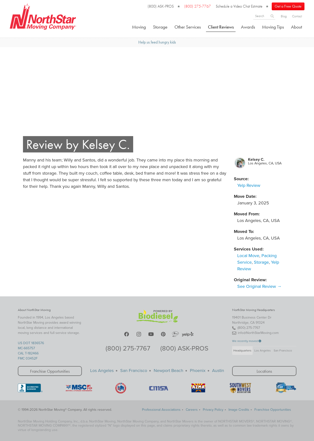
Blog (284, 16)
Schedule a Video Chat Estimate (239, 6)
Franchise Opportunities (50, 371)
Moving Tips (273, 27)
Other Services (187, 27)
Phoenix (198, 370)
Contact (297, 16)
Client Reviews (221, 27)
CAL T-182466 (28, 353)
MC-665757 (26, 348)
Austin (218, 370)
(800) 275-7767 (128, 348)
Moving (139, 27)
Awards (248, 27)
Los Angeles (262, 350)
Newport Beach (168, 370)
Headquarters (242, 350)
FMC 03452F (28, 358)
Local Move (248, 255)
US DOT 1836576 (31, 343)
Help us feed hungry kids (157, 42)
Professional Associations (161, 410)
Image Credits (238, 410)
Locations (264, 371)
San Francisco (283, 350)
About (296, 27)
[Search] (261, 16)
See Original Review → (259, 286)
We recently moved (246, 341)
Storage (160, 27)
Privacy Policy (213, 410)
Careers (192, 410)
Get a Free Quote (288, 6)
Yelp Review (248, 185)
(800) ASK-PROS (161, 6)
